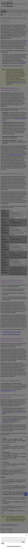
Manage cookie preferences (14, 546)
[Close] (26, 535)
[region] (14, 541)
